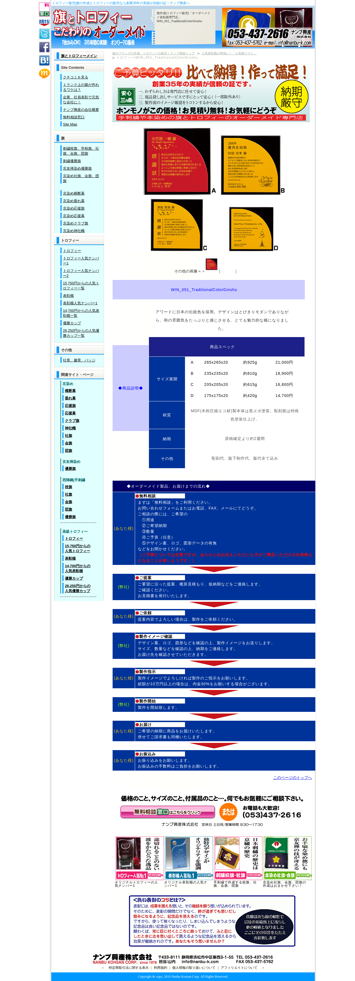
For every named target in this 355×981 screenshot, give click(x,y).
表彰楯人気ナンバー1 (80, 303)
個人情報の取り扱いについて (193, 968)
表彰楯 (68, 296)
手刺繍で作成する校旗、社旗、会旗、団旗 (238, 883)
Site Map (70, 124)
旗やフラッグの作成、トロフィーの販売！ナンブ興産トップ (153, 53)
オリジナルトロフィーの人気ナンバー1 (139, 883)
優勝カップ (72, 323)
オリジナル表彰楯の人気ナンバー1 (189, 883)
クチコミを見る (75, 77)
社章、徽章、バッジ (79, 360)
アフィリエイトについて (239, 968)
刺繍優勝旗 (72, 161)
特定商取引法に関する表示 (129, 968)
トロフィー (72, 251)
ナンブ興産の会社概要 (81, 110)
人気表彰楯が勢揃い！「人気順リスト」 (229, 53)
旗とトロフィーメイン (79, 56)
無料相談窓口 (74, 117)
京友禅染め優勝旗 (77, 168)
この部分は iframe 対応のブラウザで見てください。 (79, 210)
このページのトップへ (292, 777)
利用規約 (160, 968)
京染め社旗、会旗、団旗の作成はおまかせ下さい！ (287, 883)
